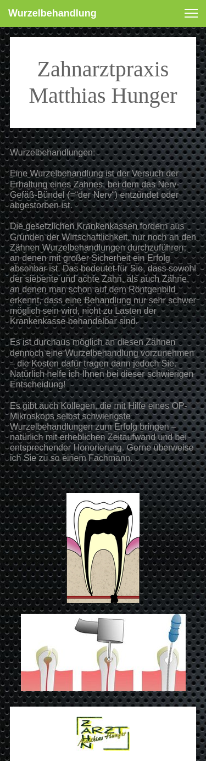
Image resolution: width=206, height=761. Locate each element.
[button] (191, 13)
